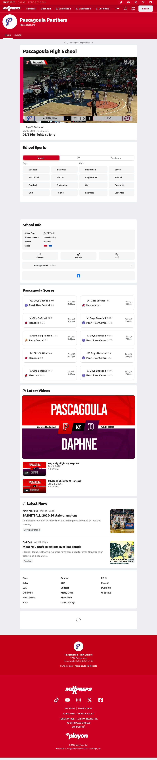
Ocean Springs (68, 602)
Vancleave (106, 592)
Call (117, 255)
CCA (25, 587)
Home (8, 34)
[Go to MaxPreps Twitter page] (89, 700)
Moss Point (66, 597)
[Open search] (125, 9)
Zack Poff (27, 542)
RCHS (104, 577)
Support (78, 726)
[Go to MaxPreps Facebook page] (100, 700)
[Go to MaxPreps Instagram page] (78, 700)
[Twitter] (143, 2)
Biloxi (25, 577)
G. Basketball (83, 8)
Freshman (116, 157)
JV (78, 157)
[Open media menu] (133, 9)
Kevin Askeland (30, 510)
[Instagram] (135, 2)
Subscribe (69, 713)
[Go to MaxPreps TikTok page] (56, 700)
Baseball (46, 8)
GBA (63, 582)
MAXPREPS (9, 2)
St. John (105, 582)
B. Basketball (63, 8)
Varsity (41, 158)
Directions (40, 255)
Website (78, 255)
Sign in (145, 8)
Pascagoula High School (79, 648)
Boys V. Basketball (33, 127)
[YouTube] (128, 2)
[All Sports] (117, 9)
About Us (70, 708)
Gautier (64, 577)
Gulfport (65, 587)
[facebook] (78, 275)
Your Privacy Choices (78, 722)
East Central (29, 597)
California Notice (88, 718)
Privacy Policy (86, 713)
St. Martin (106, 587)
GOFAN (22, 2)
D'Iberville (28, 592)
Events (17, 34)
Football (31, 8)
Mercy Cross (67, 592)
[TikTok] (121, 2)
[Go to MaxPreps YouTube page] (67, 700)
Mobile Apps (85, 708)
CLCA (25, 582)
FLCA (25, 602)
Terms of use (67, 718)
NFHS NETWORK (37, 2)
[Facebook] (150, 2)
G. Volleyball (103, 8)
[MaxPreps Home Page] (65, 42)
